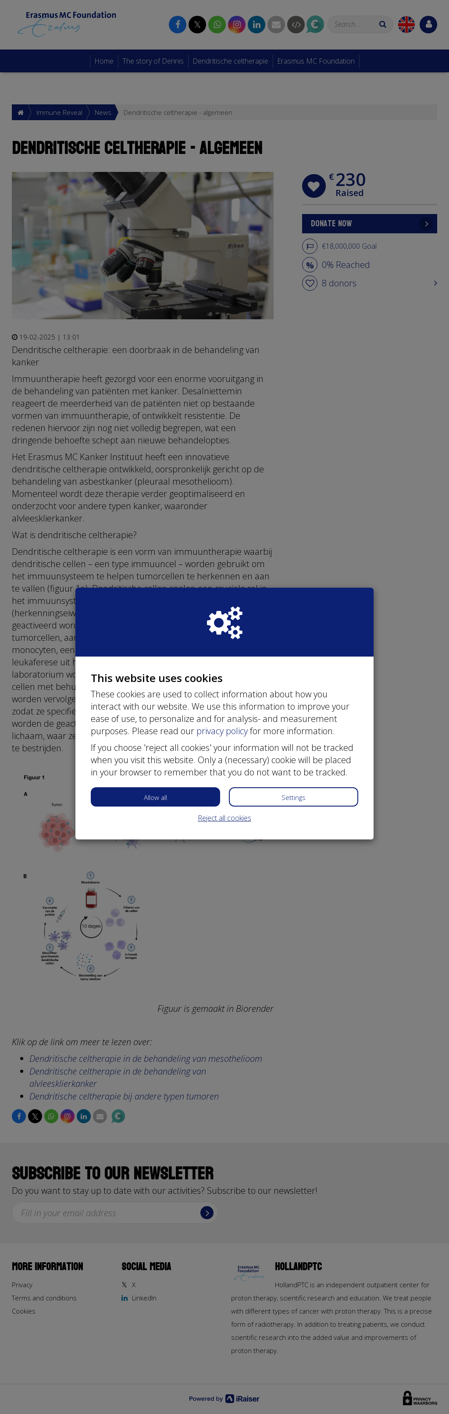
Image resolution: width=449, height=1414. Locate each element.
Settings (294, 797)
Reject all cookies (224, 818)
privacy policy (222, 731)
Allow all (155, 797)
